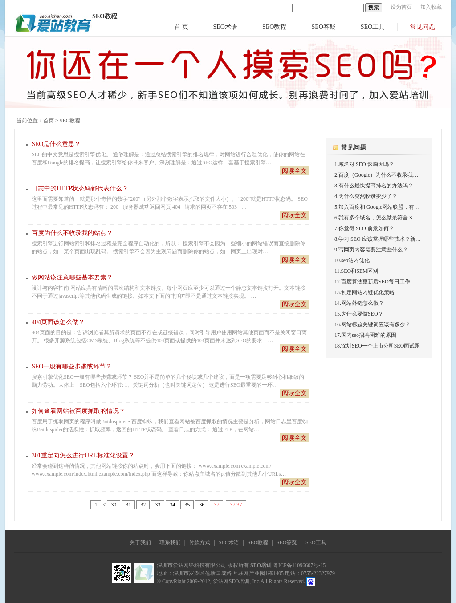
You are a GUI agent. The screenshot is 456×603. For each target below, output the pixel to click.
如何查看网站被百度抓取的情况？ (78, 411)
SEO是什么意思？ (56, 144)
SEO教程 (274, 27)
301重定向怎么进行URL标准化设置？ (83, 455)
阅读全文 (294, 170)
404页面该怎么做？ (58, 322)
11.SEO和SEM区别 (356, 271)
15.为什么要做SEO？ (358, 314)
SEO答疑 (323, 27)
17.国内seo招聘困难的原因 (365, 335)
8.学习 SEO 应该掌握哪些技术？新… (377, 239)
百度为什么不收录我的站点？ (72, 233)
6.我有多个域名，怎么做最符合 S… (376, 217)
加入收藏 (431, 7)
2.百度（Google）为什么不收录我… (376, 175)
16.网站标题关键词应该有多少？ (372, 324)
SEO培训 (261, 565)
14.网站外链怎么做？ (359, 303)
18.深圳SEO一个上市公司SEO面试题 (377, 346)
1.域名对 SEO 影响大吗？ (364, 164)
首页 (48, 120)
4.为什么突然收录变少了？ (365, 196)
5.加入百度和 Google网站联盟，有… (376, 207)
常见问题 (422, 27)
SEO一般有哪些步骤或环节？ (72, 366)
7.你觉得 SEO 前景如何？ (364, 228)
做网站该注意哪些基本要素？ (72, 277)
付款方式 (199, 542)
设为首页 (401, 7)
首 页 (181, 27)
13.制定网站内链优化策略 (364, 292)
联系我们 (170, 542)
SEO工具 (373, 27)
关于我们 (140, 542)
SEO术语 (225, 27)
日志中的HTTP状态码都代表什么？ (80, 188)
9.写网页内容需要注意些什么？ (371, 250)
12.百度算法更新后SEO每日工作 (372, 282)
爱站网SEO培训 (231, 581)
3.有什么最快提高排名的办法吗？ (373, 185)
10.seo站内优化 (352, 260)
